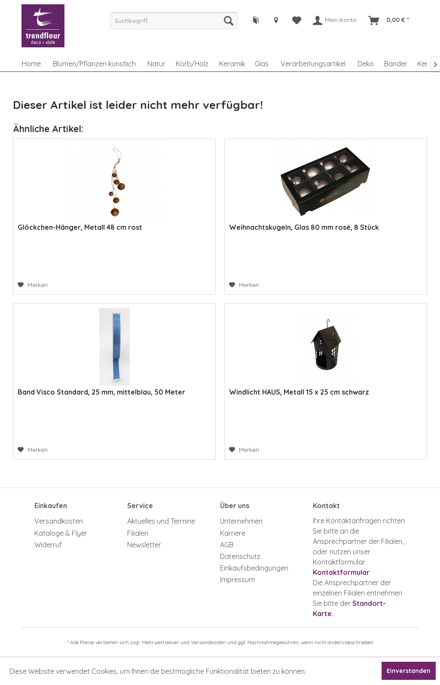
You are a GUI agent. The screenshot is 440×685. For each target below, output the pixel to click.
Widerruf (48, 544)
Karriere (232, 533)
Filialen (137, 533)
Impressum (237, 579)
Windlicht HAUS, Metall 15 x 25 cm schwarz (299, 392)
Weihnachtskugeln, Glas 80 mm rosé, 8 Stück (304, 227)
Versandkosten (58, 521)
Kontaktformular (341, 572)
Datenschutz (240, 556)
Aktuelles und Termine (161, 521)
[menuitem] (174, 20)
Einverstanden (409, 671)
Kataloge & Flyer (60, 533)
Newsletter (144, 544)
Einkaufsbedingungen (254, 568)
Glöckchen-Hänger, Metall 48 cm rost (80, 227)
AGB (226, 544)
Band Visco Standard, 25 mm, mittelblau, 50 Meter (101, 392)
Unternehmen (241, 521)
